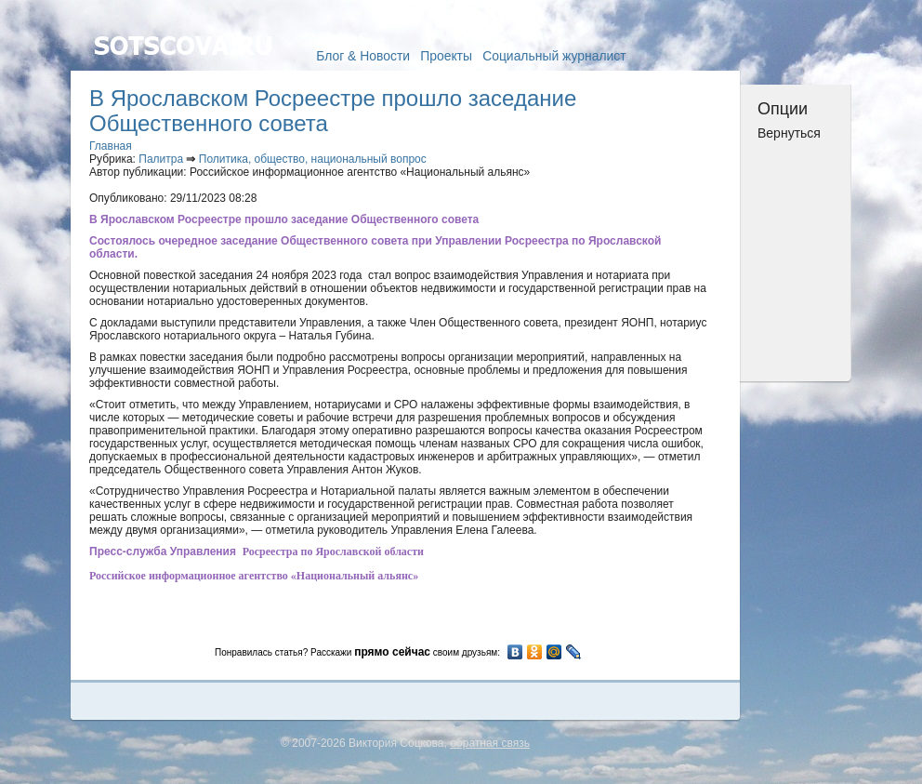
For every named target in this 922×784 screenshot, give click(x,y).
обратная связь (490, 743)
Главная (110, 146)
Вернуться (789, 133)
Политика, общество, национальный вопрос (313, 159)
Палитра (160, 159)
